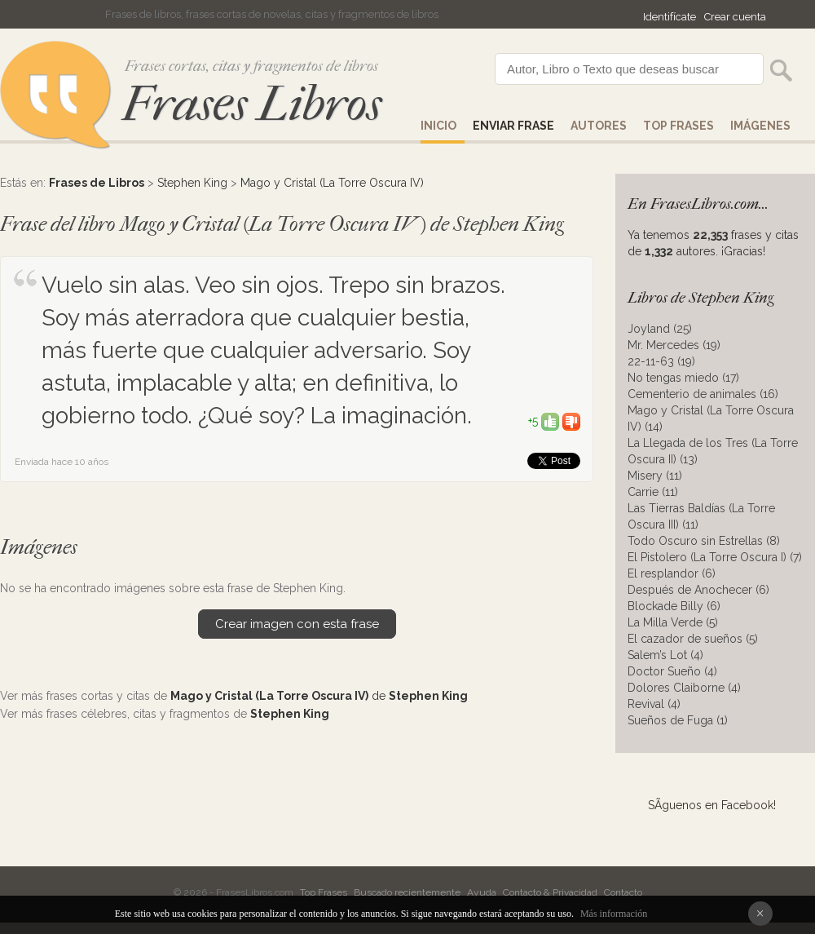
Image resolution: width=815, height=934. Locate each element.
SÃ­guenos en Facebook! (712, 805)
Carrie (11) (653, 491)
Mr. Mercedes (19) (674, 345)
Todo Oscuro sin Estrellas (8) (704, 540)
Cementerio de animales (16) (703, 394)
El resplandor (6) (672, 573)
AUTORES (598, 125)
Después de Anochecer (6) (698, 589)
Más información (613, 913)
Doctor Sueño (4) (672, 671)
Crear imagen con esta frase (297, 624)
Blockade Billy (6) (674, 606)
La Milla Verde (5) (673, 622)
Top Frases (678, 125)
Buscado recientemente (407, 892)
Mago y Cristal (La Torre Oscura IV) (332, 182)
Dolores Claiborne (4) (684, 687)
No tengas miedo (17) (683, 377)
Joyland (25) (660, 328)
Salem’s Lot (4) (665, 655)
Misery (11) (655, 475)
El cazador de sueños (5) (693, 638)
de (319, 695)
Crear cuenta (735, 17)
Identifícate (669, 17)
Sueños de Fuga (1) (678, 720)
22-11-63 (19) (661, 361)
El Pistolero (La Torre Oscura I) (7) (715, 557)
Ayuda (481, 892)
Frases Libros (251, 104)
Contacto (623, 892)
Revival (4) (654, 703)
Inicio (438, 125)
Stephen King (192, 182)
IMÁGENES (760, 125)
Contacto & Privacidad (550, 892)
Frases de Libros (96, 182)
